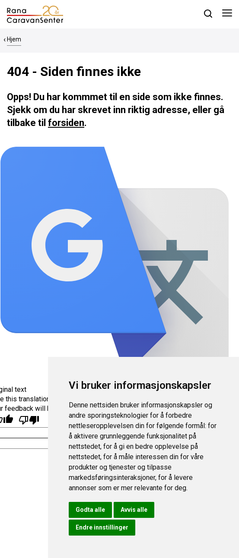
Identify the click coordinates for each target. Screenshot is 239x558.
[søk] (208, 13)
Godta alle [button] (90, 509)
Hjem (14, 39)
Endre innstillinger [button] (102, 527)
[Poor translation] (29, 420)
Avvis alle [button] (134, 509)
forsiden (66, 122)
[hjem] (35, 13)
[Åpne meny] (227, 14)
